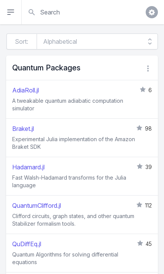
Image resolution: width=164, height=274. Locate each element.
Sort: (21, 41)
